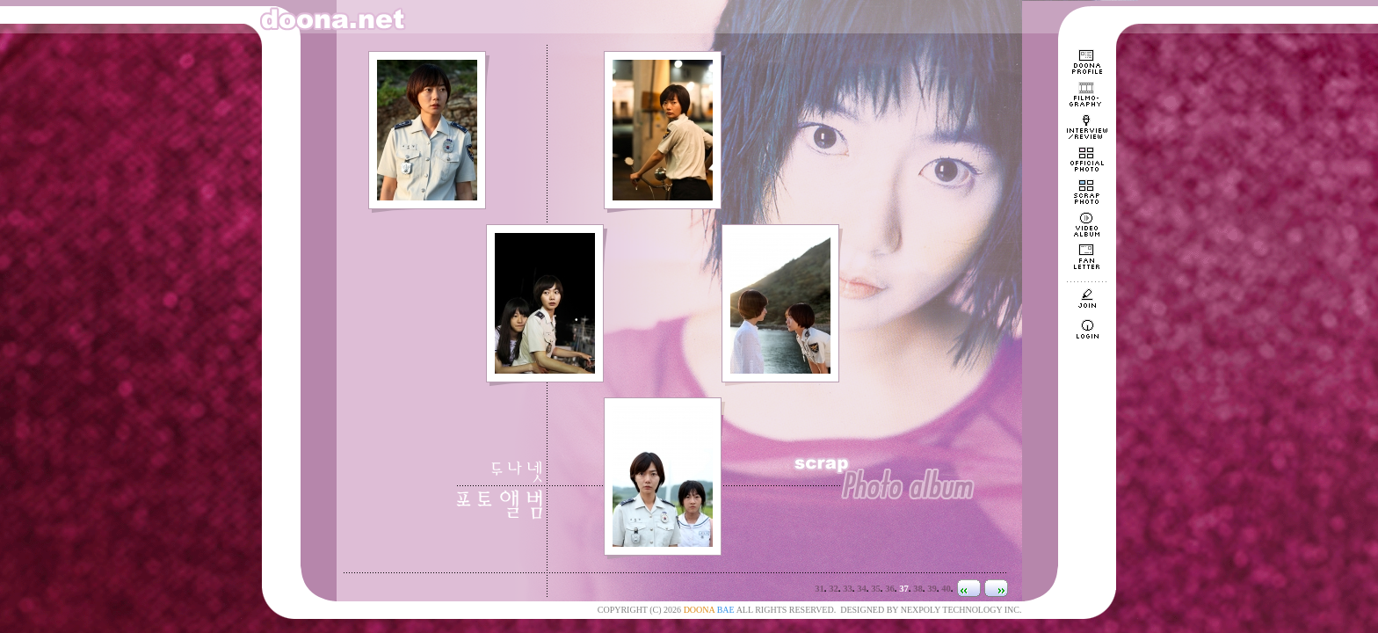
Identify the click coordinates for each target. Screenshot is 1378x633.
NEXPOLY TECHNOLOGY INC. (961, 610)
